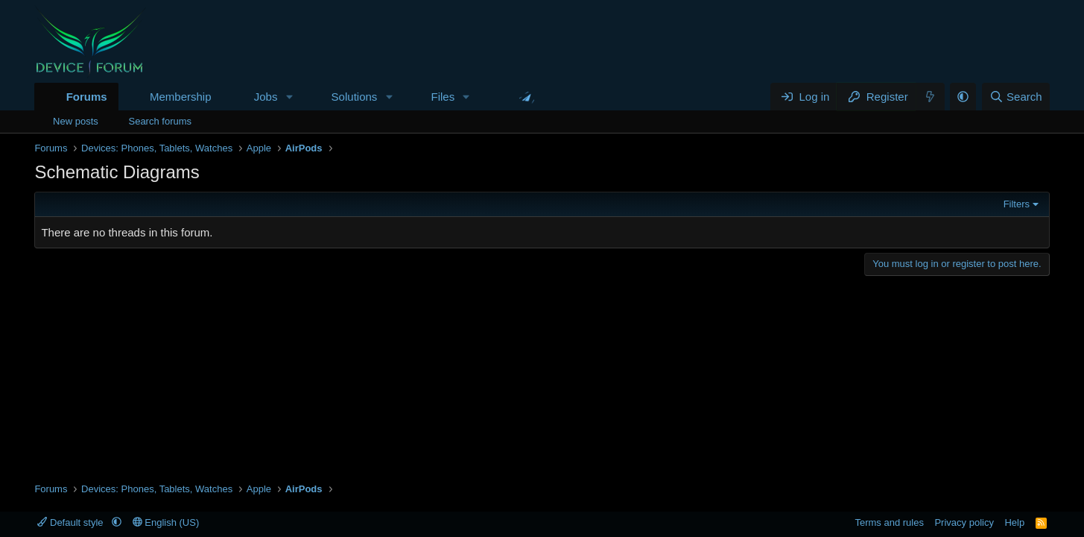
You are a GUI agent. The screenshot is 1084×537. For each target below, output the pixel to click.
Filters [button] (1017, 204)
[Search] (1016, 96)
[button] (289, 96)
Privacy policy (963, 522)
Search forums (159, 121)
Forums (86, 96)
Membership (181, 96)
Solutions (355, 96)
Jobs (266, 96)
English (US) (166, 522)
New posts (75, 121)
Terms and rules (889, 522)
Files (442, 96)
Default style (71, 522)
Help (1014, 522)
